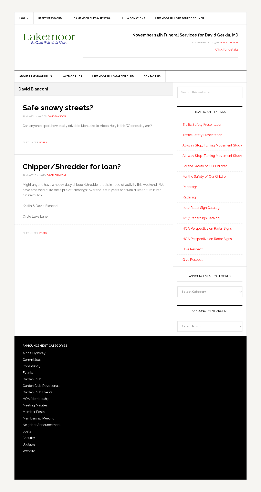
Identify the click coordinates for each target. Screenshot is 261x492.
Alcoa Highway (34, 353)
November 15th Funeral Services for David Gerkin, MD (185, 35)
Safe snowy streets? (58, 107)
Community (31, 366)
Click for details (226, 49)
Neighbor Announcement (42, 425)
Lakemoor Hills (49, 42)
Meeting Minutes (35, 405)
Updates (29, 444)
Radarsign (190, 187)
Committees (32, 360)
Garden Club (32, 379)
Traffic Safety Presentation (202, 125)
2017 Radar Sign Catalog (201, 208)
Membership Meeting (38, 418)
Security (29, 438)
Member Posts (34, 412)
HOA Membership (36, 399)
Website (29, 451)
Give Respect (192, 249)
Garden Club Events (38, 392)
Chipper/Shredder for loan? (72, 166)
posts (43, 142)
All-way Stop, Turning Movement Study (212, 145)
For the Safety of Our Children (204, 166)
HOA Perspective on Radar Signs (207, 228)
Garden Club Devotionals (41, 386)
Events (28, 373)
